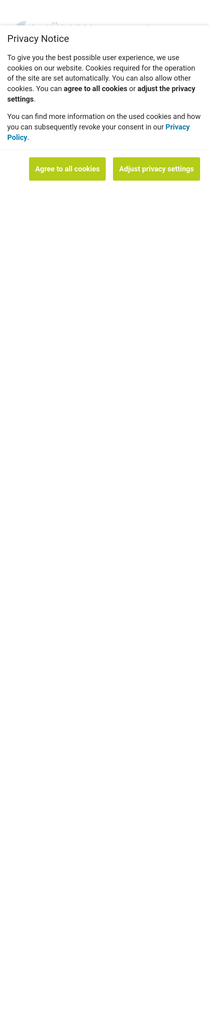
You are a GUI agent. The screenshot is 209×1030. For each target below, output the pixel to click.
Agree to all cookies (67, 169)
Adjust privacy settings (156, 169)
